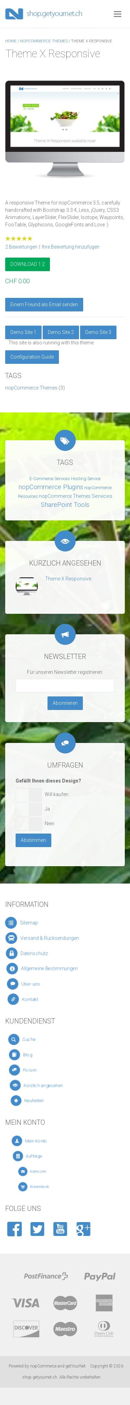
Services (102, 496)
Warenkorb (45, 1187)
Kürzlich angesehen (47, 1085)
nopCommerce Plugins (50, 487)
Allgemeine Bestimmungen (47, 968)
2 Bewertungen (21, 247)
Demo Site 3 (98, 332)
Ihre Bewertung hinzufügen (70, 247)
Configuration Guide (32, 357)
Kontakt (35, 999)
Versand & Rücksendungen (46, 938)
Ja (47, 809)
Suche (35, 1039)
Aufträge (43, 1156)
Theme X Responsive (68, 579)
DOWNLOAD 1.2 (27, 264)
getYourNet (76, 1366)
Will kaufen (56, 794)
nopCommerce (43, 1366)
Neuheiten (42, 1100)
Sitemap (29, 923)
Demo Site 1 (23, 332)
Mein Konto (45, 1141)
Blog (35, 1055)
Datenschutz (34, 953)
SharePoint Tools (65, 505)
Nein (49, 823)
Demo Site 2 (61, 332)
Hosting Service (86, 478)
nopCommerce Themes (31, 388)
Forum (37, 1070)
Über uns (34, 984)
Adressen (44, 1171)
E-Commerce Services (49, 478)
